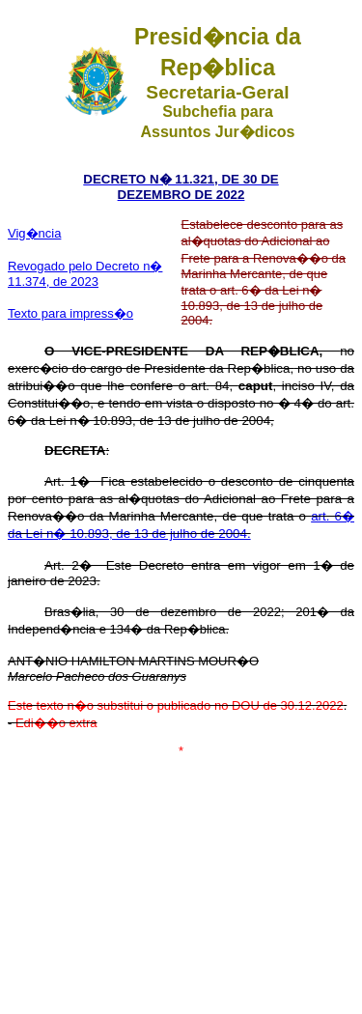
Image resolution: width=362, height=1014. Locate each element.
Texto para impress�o (70, 313)
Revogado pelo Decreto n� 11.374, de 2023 (85, 274)
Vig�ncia (34, 233)
